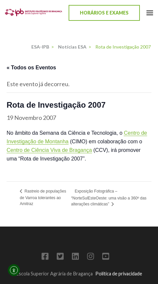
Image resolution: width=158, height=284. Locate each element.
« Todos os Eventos (31, 67)
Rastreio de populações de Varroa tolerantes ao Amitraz (43, 197)
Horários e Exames (104, 13)
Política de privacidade (118, 273)
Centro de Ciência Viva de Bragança (49, 150)
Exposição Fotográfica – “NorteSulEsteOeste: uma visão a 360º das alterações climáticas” (109, 197)
